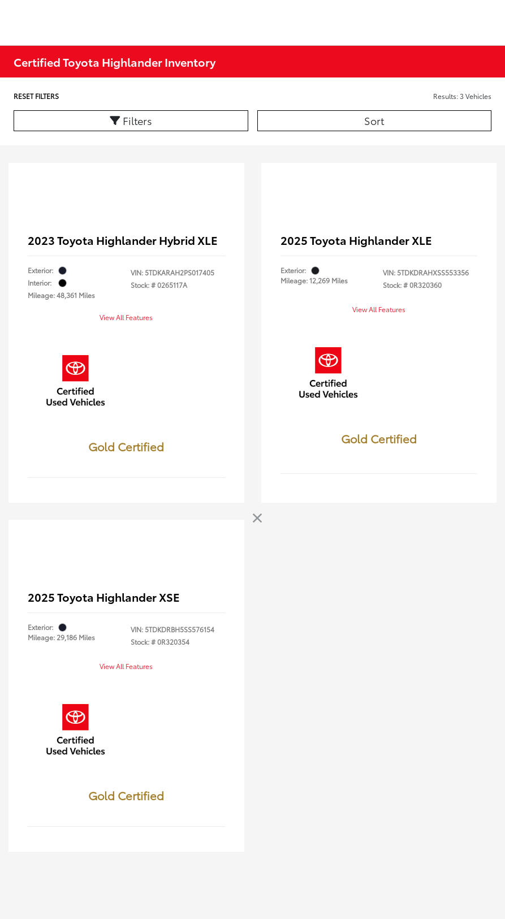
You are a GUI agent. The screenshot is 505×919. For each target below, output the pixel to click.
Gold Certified (126, 446)
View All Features (126, 317)
